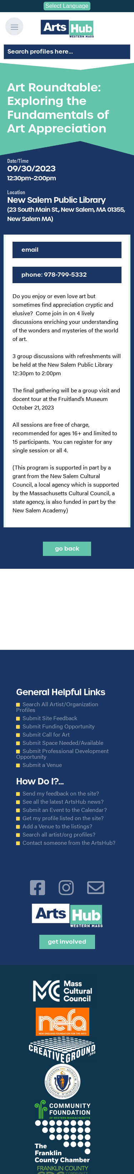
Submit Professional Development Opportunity (62, 753)
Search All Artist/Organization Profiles (57, 707)
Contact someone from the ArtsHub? (69, 843)
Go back (67, 549)
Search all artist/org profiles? (59, 834)
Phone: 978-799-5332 (54, 275)
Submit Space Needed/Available (63, 743)
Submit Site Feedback (50, 718)
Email (30, 250)
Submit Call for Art (46, 734)
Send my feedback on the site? (61, 793)
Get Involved (67, 942)
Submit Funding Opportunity (59, 726)
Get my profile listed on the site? (63, 818)
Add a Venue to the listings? (57, 826)
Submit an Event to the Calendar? (65, 810)
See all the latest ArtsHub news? (63, 801)
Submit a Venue (42, 765)
